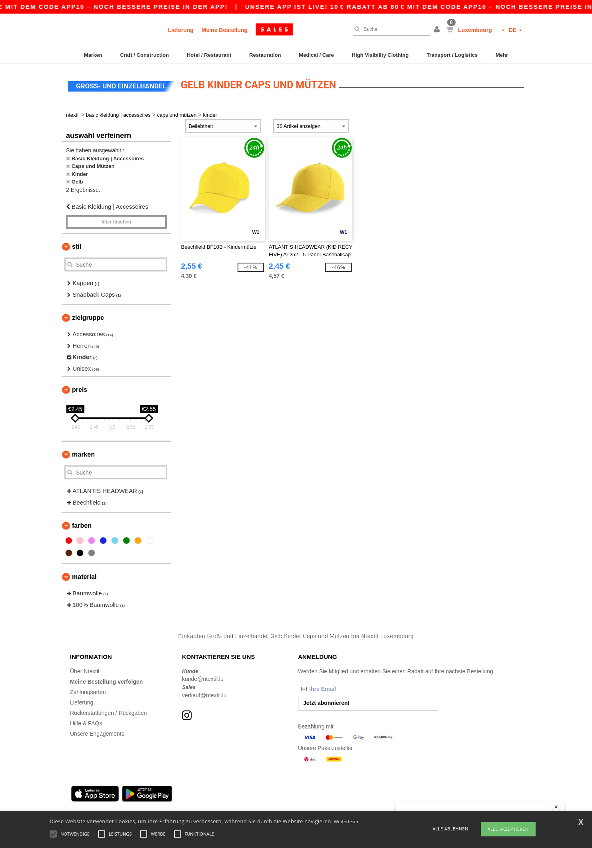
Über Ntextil (84, 671)
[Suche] (389, 29)
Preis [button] (79, 389)
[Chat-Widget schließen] (556, 807)
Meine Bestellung (225, 30)
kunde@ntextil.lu (203, 679)
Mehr (502, 55)
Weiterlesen (347, 821)
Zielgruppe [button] (88, 317)
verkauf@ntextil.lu (204, 695)
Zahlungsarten (88, 692)
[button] (438, 30)
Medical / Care (316, 55)
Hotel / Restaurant (209, 55)
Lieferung (181, 30)
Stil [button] (76, 246)
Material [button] (84, 576)
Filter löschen (116, 222)
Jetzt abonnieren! (326, 703)
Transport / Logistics (452, 55)
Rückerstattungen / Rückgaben (108, 713)
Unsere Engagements (97, 733)
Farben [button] (82, 525)
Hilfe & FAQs (86, 723)
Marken (93, 55)
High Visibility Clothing (380, 55)
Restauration (265, 55)
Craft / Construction (144, 55)
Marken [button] (83, 454)
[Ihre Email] (340, 689)
